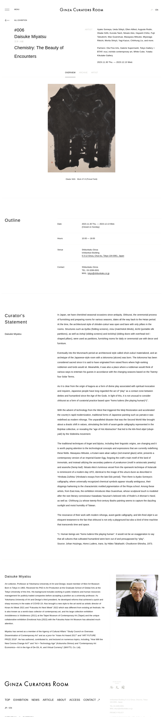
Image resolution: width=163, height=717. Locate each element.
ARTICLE (48, 700)
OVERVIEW (70, 73)
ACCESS (74, 700)
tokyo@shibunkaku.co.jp (99, 273)
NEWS (35, 700)
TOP (7, 700)
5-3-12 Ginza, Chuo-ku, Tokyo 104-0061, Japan (103, 256)
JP (152, 10)
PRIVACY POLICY (117, 712)
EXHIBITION (20, 700)
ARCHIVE (83, 73)
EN (157, 10)
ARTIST (94, 73)
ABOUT (61, 700)
